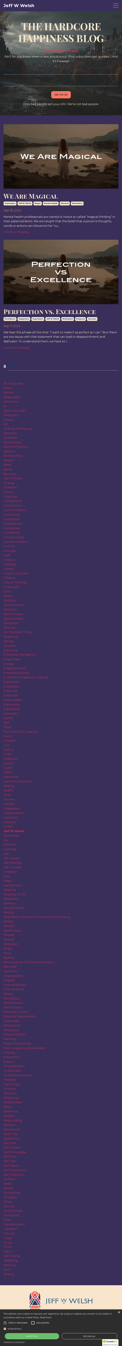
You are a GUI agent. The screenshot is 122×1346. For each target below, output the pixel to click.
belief (8, 465)
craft (7, 555)
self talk (10, 1161)
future (9, 749)
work (7, 1269)
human (9, 799)
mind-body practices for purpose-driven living (37, 917)
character (11, 487)
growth (9, 763)
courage (10, 551)
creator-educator (16, 573)
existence (10, 691)
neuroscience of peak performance (29, 962)
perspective (12, 1025)
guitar (8, 767)
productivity (12, 1070)
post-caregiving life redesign (25, 1048)
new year (10, 966)
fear (7, 722)
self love (10, 1156)
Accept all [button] (32, 1336)
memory (9, 903)
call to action (13, 478)
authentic (11, 437)
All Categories (13, 383)
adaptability (12, 397)
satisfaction (12, 1138)
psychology (12, 1084)
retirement (12, 1129)
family (8, 718)
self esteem (12, 1147)
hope (7, 795)
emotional (11, 650)
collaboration (13, 501)
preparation (12, 1057)
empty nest (12, 659)
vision (8, 1251)
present (9, 1061)
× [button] (119, 1312)
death (8, 596)
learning (10, 849)
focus (8, 736)
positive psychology (18, 1043)
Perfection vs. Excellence (50, 311)
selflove (9, 1179)
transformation (14, 1224)
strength (10, 1197)
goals (7, 754)
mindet (9, 921)
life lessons (12, 858)
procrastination (14, 1066)
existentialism (13, 700)
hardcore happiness (18, 781)
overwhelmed (14, 989)
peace (8, 994)
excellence (10, 319)
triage (8, 1238)
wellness (10, 1265)
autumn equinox (16, 446)
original (9, 980)
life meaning (13, 862)
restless (9, 1125)
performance (13, 1007)
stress (8, 1201)
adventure (11, 401)
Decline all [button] (89, 1336)
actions (9, 392)
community (12, 514)
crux (7, 591)
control (9, 546)
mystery (9, 957)
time (7, 1220)
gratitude (10, 758)
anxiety (9, 419)
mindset (65, 203)
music (8, 953)
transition (10, 1229)
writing (9, 1274)
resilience (11, 1111)
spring (8, 1188)
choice (8, 492)
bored (8, 469)
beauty (9, 460)
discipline (10, 609)
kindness (10, 844)
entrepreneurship (16, 673)
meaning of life (15, 894)
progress (10, 1079)
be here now (13, 455)
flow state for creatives (21, 731)
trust (7, 1242)
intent (8, 826)
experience (12, 704)
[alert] (61, 1327)
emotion (10, 645)
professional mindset (18, 1075)
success (92, 319)
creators (10, 578)
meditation (11, 899)
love (7, 876)
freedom (10, 740)
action (8, 388)
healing (9, 786)
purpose (80, 319)
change (9, 483)
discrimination (13, 614)
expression (11, 713)
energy (9, 664)
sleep (8, 1183)
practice (9, 1052)
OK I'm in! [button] (61, 94)
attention (10, 433)
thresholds (11, 1215)
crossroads (11, 587)
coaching (10, 496)
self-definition (14, 1174)
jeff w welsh (25, 203)
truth (8, 1247)
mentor (9, 912)
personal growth (16, 1012)
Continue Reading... (17, 232)
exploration (12, 709)
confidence (12, 528)
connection (12, 532)
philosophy (11, 1030)
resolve (9, 1116)
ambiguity (11, 415)
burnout (10, 474)
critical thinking (15, 582)
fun (6, 745)
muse (7, 948)
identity (9, 804)
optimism (10, 971)
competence (13, 523)
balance (9, 451)
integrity (10, 822)
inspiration (10, 203)
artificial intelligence (18, 428)
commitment (13, 505)
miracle (9, 939)
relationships (13, 1102)
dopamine (11, 636)
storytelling (12, 1192)
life (6, 853)
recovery (10, 1093)
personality (11, 1021)
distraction (11, 623)
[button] (18, 1322)
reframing (11, 1098)
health (8, 790)
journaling (11, 835)
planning (10, 1039)
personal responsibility (20, 1016)
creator (9, 569)
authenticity (12, 442)
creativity (10, 564)
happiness (24, 319)
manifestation (13, 885)
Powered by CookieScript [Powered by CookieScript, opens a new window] (14, 1342)
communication (15, 510)
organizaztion (14, 976)
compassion (12, 519)
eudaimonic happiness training (26, 677)
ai (5, 406)
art (6, 424)
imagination (12, 808)
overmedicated (15, 985)
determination (14, 605)
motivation (77, 203)
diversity (9, 627)
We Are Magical (31, 196)
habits (8, 772)
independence (14, 813)
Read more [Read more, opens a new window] (46, 1317)
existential (11, 695)
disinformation (14, 618)
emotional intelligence (20, 654)
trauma (9, 1233)
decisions (10, 600)
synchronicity (13, 1210)
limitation (10, 871)
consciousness (14, 537)
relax (8, 1107)
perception (11, 998)
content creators (16, 542)
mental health (51, 203)
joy (6, 840)
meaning (10, 890)
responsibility (13, 1120)
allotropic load (14, 410)
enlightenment (14, 668)
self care (10, 1143)
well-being (11, 1256)
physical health (14, 1034)
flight (8, 727)
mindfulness (12, 930)
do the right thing (18, 632)
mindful (9, 926)
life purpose (12, 867)
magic (38, 203)
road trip (10, 1134)
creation (10, 560)
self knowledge (15, 1152)
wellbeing (11, 1260)
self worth (11, 1165)
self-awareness (14, 1170)
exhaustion (11, 686)
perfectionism (13, 1003)
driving (9, 641)
